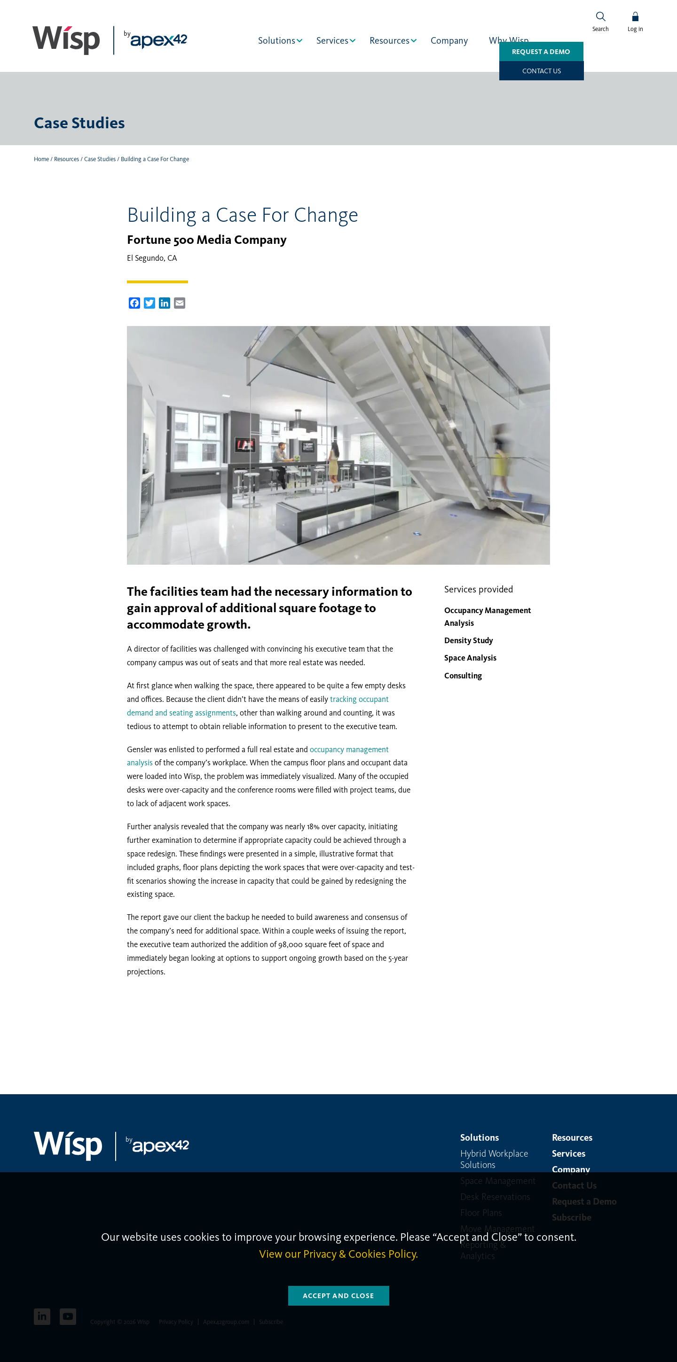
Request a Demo (516, 70)
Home (41, 158)
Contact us (601, 70)
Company (450, 40)
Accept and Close (339, 1296)
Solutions (277, 40)
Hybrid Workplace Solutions (494, 1158)
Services (333, 40)
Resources (390, 40)
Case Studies (100, 158)
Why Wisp (510, 40)
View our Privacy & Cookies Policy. (338, 1254)
